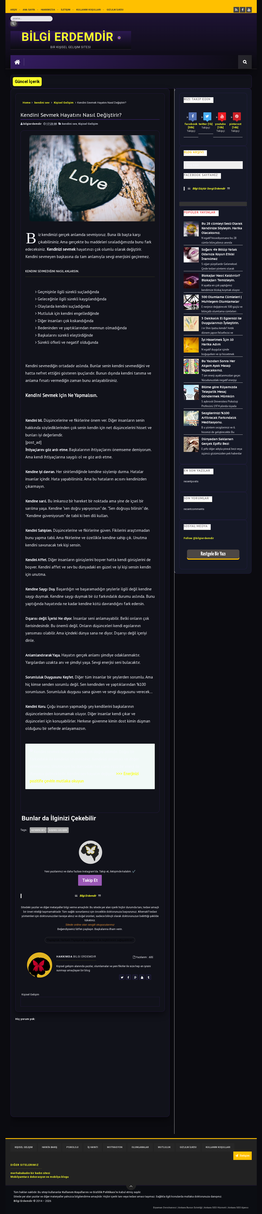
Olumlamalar (140, 1147)
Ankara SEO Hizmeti (215, 1207)
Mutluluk (164, 1147)
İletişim (65, 9)
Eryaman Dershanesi (165, 1207)
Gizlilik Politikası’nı (106, 1192)
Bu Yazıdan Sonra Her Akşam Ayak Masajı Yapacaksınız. (218, 365)
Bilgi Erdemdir (88, 895)
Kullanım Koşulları (88, 9)
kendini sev (41, 102)
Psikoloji (72, 1147)
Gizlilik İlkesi (115, 9)
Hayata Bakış (49, 1147)
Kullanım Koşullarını (75, 1192)
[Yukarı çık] (131, 1185)
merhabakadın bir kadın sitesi (30, 1173)
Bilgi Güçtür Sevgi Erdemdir (208, 188)
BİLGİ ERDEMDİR (69, 37)
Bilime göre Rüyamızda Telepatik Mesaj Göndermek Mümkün (219, 391)
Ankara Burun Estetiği (190, 1207)
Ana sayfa (29, 9)
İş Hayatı (93, 1147)
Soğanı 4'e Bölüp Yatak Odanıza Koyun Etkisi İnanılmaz (219, 254)
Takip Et (90, 880)
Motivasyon (114, 1147)
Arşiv (13, 9)
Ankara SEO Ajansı (238, 1207)
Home (27, 102)
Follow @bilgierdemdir (199, 538)
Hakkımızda (48, 9)
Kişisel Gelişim (64, 102)
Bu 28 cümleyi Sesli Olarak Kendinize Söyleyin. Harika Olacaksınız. (221, 228)
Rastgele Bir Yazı (213, 554)
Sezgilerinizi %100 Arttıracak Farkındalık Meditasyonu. (218, 417)
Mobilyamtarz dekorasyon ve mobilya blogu (39, 1176)
